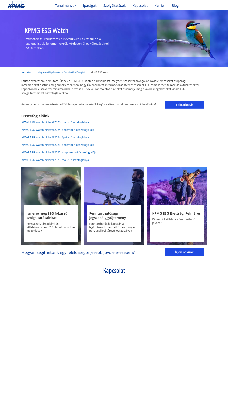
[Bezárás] (222, 399)
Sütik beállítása (159, 400)
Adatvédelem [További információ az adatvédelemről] (52, 407)
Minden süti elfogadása (186, 400)
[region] (114, 400)
